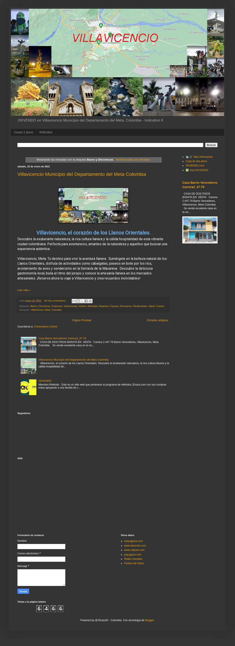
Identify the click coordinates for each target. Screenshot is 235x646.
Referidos (45, 132)
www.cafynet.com (134, 550)
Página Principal (81, 320)
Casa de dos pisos (196, 161)
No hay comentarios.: (55, 300)
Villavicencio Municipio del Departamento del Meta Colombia (81, 174)
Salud (152, 306)
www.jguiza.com (133, 541)
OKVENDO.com (195, 165)
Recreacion (126, 306)
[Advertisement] (200, 271)
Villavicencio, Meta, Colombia (46, 309)
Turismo (160, 306)
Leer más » (23, 290)
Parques (114, 306)
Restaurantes (140, 306)
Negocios (104, 306)
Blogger (149, 620)
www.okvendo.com (135, 545)
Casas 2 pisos (23, 132)
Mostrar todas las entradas (133, 159)
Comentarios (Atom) (45, 326)
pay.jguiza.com (132, 554)
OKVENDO (45, 380)
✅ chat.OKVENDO (197, 170)
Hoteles (82, 306)
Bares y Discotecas (40, 306)
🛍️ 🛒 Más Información (199, 156)
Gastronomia (70, 306)
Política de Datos (134, 563)
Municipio (93, 306)
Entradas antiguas (157, 320)
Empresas (57, 306)
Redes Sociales (133, 558)
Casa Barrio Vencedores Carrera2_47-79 (62, 338)
